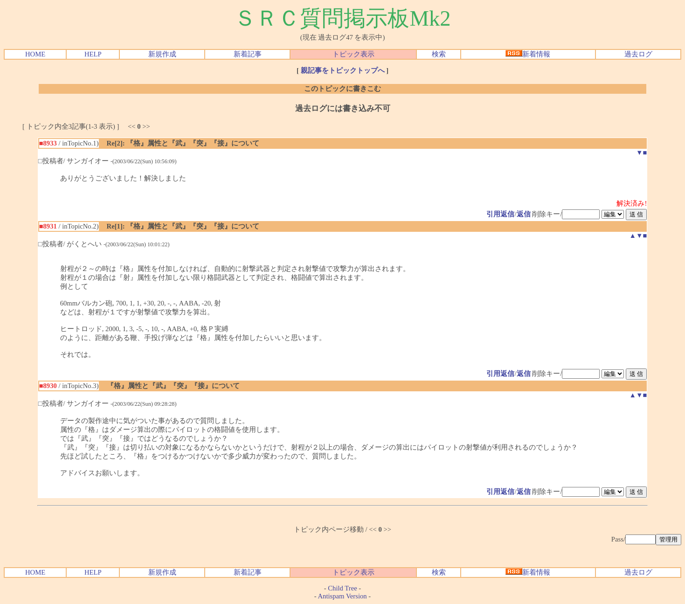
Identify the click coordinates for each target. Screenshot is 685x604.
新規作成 (162, 54)
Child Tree (342, 588)
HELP (93, 54)
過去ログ (638, 54)
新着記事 (248, 54)
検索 (439, 54)
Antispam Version (342, 596)
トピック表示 (353, 54)
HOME (35, 54)
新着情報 (527, 54)
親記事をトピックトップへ (343, 70)
